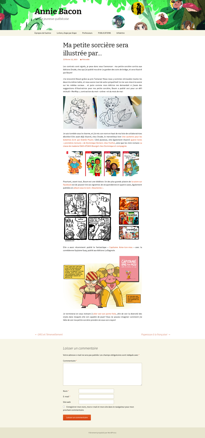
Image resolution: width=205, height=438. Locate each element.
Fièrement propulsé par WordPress (102, 432)
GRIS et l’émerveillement (49, 334)
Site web (67, 402)
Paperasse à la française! (155, 334)
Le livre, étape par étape (67, 33)
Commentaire (70, 360)
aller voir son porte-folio (104, 313)
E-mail (66, 396)
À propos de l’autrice (43, 33)
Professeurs (87, 33)
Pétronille (86, 59)
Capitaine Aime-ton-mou (120, 247)
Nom (66, 391)
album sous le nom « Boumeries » (88, 187)
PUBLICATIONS (104, 33)
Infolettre (120, 33)
